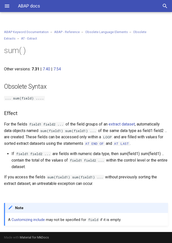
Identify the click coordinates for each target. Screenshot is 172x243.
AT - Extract (29, 38)
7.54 (57, 69)
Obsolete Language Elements (106, 32)
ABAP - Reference (67, 32)
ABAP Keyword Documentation (26, 32)
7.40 (46, 69)
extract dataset (122, 124)
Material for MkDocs (34, 237)
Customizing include (28, 219)
